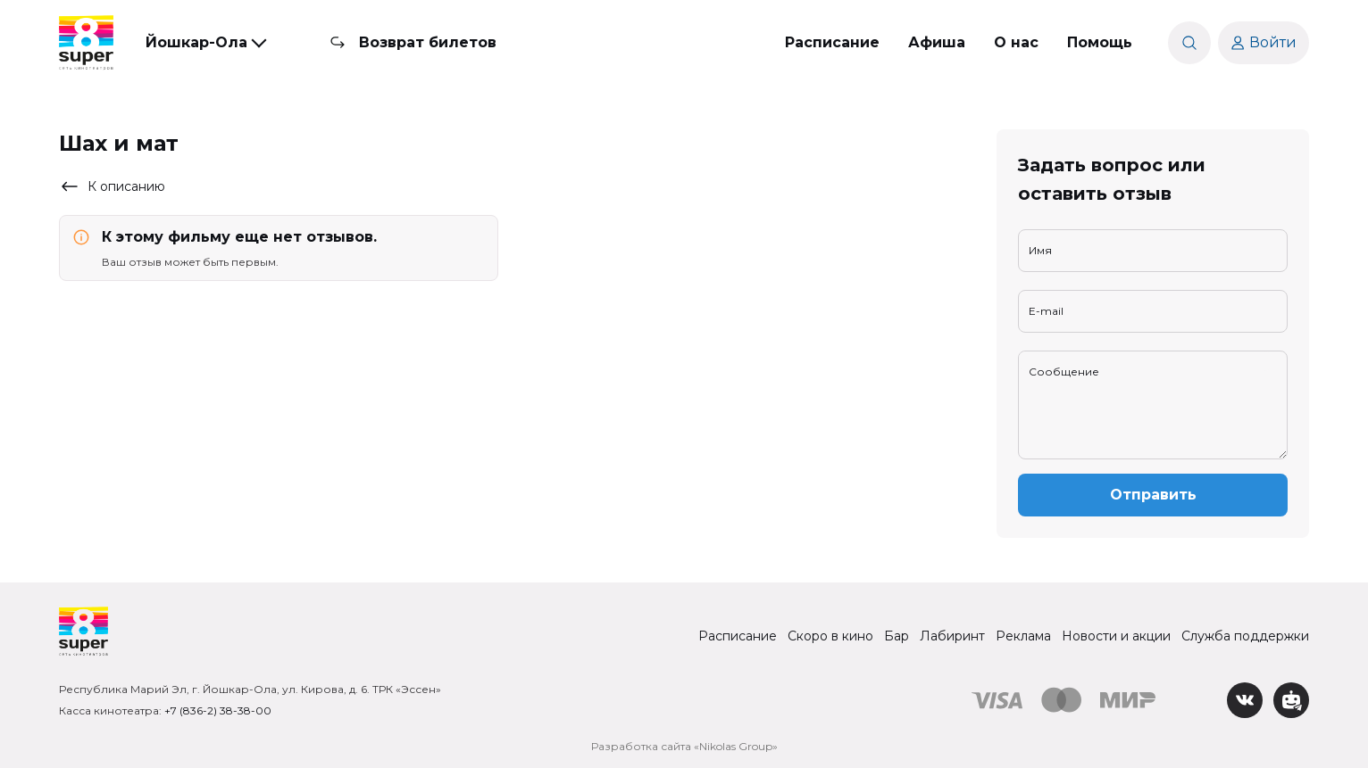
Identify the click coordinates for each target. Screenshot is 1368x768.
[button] (205, 43)
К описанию (112, 186)
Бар (896, 636)
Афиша (936, 42)
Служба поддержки (1245, 636)
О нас (1016, 42)
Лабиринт (952, 636)
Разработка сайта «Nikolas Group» (684, 746)
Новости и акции (1116, 636)
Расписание (832, 42)
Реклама (1023, 636)
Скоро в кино (830, 636)
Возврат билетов (427, 42)
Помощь (1099, 42)
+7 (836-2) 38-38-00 (217, 710)
